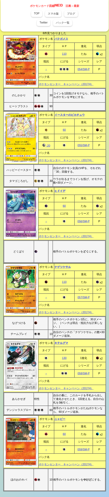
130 (64, 358)
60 (64, 129)
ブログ (71, 13)
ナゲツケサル (62, 266)
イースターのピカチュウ (70, 114)
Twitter (44, 22)
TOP (37, 13)
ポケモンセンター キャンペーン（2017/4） (66, 84)
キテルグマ (61, 342)
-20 (46, 145)
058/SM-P (84, 373)
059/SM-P (84, 449)
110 (64, 53)
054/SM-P (84, 69)
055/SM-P (84, 145)
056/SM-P (84, 221)
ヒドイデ (59, 190)
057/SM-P (84, 297)
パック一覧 (62, 22)
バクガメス (61, 38)
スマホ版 (53, 13)
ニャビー (59, 419)
